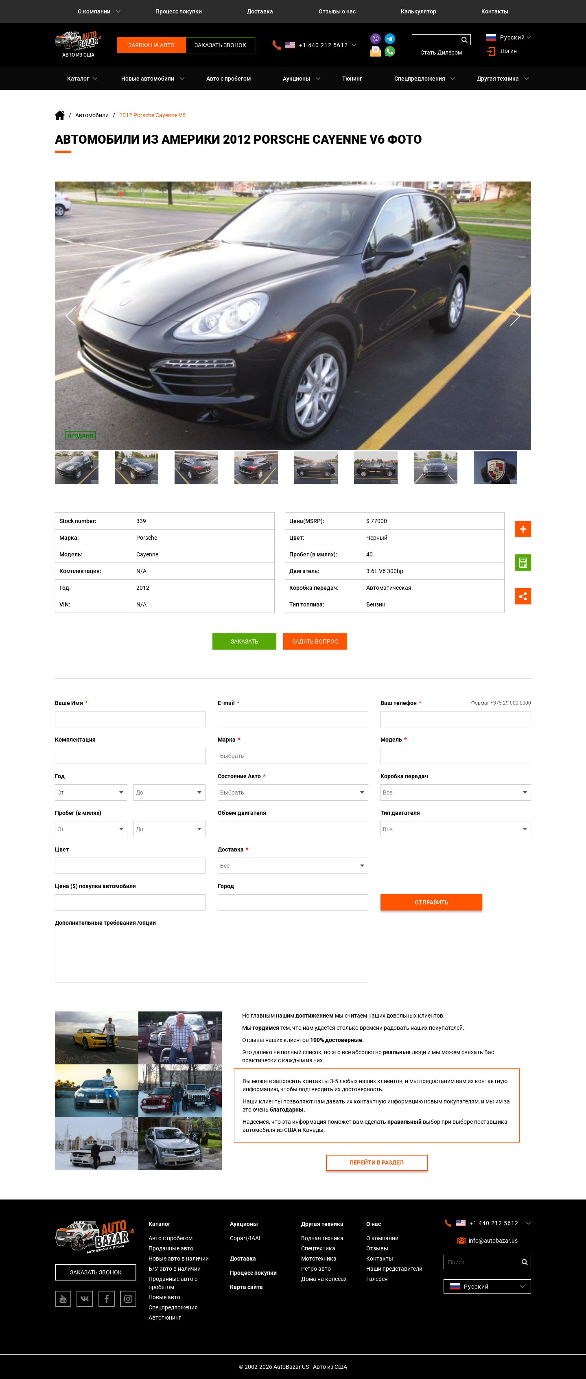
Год (60, 776)
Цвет (62, 849)
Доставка (260, 11)
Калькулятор (418, 11)
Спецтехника (318, 1248)
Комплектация (75, 739)
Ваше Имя (71, 703)
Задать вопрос (316, 641)
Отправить (431, 902)
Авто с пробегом (228, 78)
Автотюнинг (165, 1317)
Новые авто (164, 1297)
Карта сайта (246, 1287)
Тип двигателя (400, 813)
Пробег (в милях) (78, 813)
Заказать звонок (220, 45)
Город (226, 886)
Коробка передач (404, 776)
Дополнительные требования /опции (105, 922)
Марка (229, 739)
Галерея (377, 1279)
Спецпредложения (419, 78)
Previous (71, 316)
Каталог (78, 78)
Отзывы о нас (337, 11)
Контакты (494, 11)
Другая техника (498, 78)
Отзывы (377, 1248)
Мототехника (319, 1258)
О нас (373, 1224)
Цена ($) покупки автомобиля (95, 886)
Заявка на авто (151, 45)
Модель (393, 739)
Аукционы (296, 78)
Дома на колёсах (324, 1279)
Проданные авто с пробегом (173, 1283)
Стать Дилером (441, 52)
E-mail (228, 703)
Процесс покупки (178, 11)
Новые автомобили (147, 78)
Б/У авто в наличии (175, 1268)
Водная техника (322, 1238)
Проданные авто (171, 1248)
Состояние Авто (241, 776)
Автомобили (92, 115)
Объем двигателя (242, 813)
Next (515, 316)
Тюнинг (352, 78)
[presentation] (442, 861)
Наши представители (394, 1268)
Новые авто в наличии (179, 1258)
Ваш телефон (455, 703)
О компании (94, 11)
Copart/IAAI (245, 1238)
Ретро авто (316, 1268)
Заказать (243, 641)
